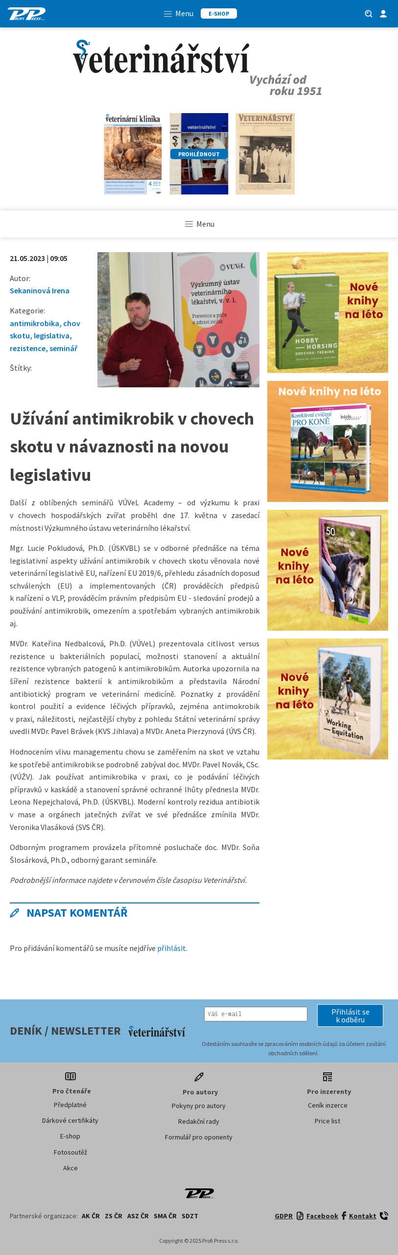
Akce (70, 1167)
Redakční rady (198, 1121)
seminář (63, 348)
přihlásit (171, 948)
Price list (327, 1120)
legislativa (52, 335)
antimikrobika (34, 323)
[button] (350, 1015)
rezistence (28, 348)
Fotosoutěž (70, 1152)
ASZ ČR (138, 1215)
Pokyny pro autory (199, 1105)
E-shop (70, 1136)
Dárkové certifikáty (70, 1120)
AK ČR (91, 1215)
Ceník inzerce (328, 1105)
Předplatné (70, 1104)
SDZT (190, 1215)
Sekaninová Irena (40, 290)
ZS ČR (113, 1215)
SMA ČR (165, 1215)
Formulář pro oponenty (199, 1137)
